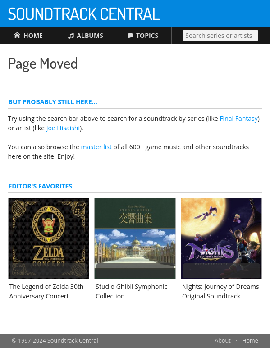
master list (96, 146)
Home (250, 340)
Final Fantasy (238, 118)
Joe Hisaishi (63, 128)
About (222, 340)
